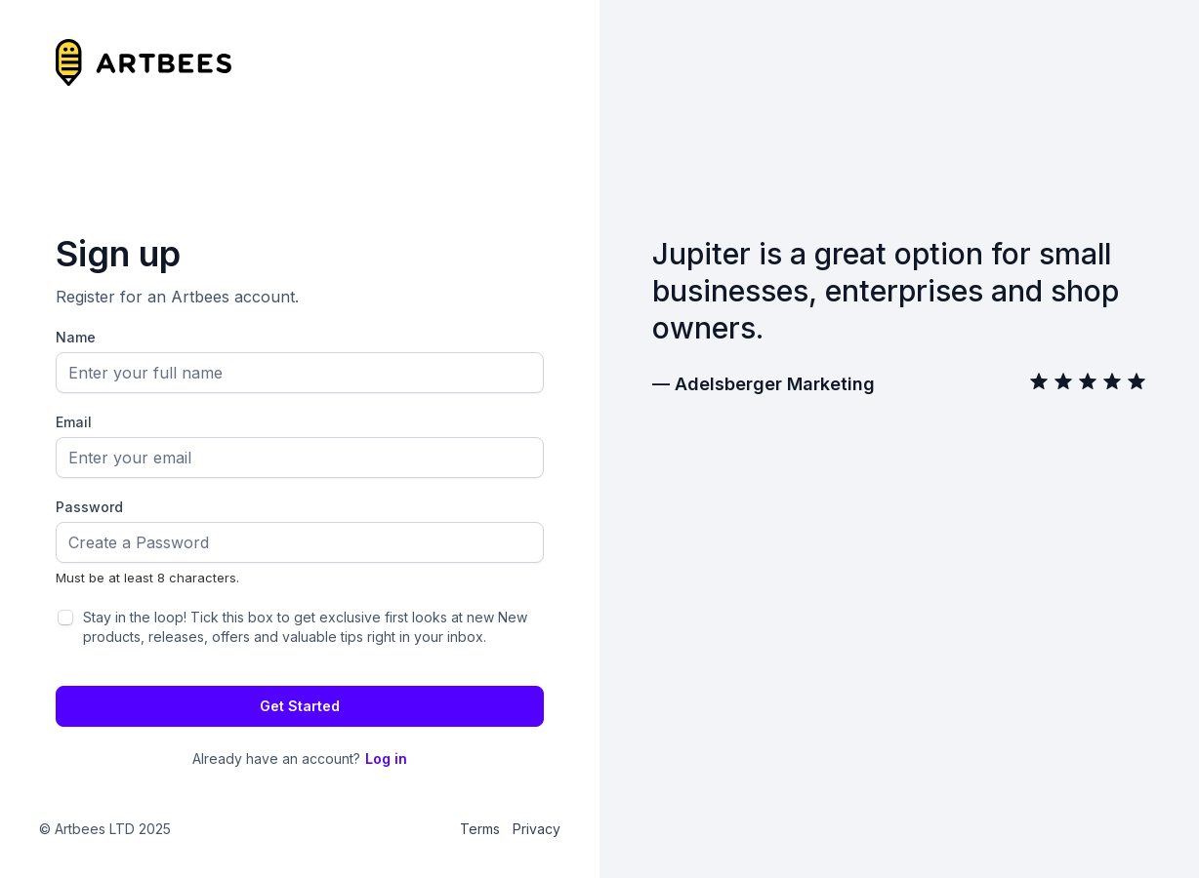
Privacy (536, 828)
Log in (386, 758)
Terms (480, 828)
